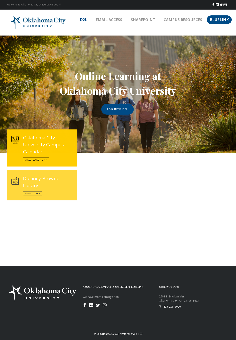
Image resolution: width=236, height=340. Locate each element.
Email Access (109, 19)
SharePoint (143, 19)
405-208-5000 (170, 306)
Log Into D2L (117, 109)
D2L (83, 19)
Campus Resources (183, 19)
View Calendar (36, 162)
